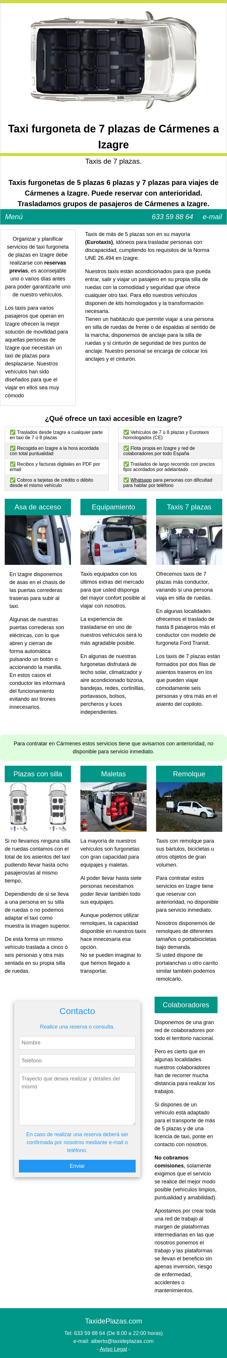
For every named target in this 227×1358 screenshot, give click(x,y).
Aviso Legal (113, 1349)
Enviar (77, 1166)
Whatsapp (141, 480)
